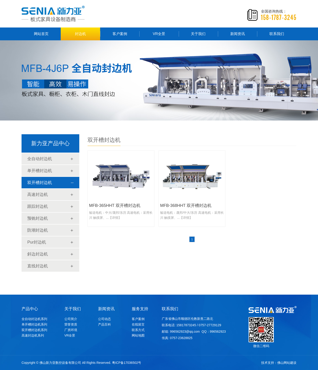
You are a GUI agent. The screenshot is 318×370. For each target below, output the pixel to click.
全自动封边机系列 (34, 319)
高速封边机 (37, 194)
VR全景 (159, 34)
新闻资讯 (237, 34)
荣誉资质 (70, 324)
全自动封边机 (39, 158)
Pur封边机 (36, 242)
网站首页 (41, 34)
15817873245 (186, 325)
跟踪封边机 (37, 206)
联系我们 (276, 34)
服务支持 (140, 309)
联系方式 (138, 330)
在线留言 (138, 324)
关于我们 (198, 34)
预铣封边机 (37, 218)
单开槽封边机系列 (34, 324)
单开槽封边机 (39, 170)
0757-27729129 (210, 325)
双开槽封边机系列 (34, 330)
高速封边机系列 (33, 335)
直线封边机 (37, 266)
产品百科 (104, 324)
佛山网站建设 (286, 363)
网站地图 (138, 335)
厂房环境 (70, 330)
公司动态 (104, 319)
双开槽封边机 (39, 182)
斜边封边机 (37, 254)
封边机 (80, 34)
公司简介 (70, 319)
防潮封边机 (37, 230)
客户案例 (119, 34)
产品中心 (30, 309)
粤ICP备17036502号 (126, 363)
